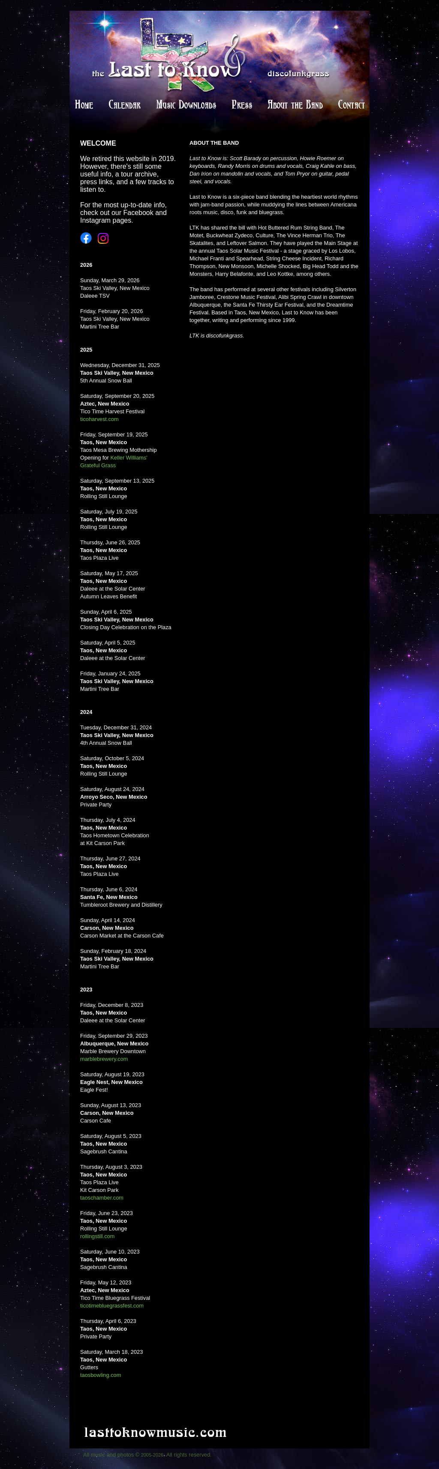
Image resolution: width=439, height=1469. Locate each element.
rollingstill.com (97, 1236)
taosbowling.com (100, 1375)
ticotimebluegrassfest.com (112, 1305)
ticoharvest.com (99, 419)
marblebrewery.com (104, 1059)
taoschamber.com (101, 1197)
